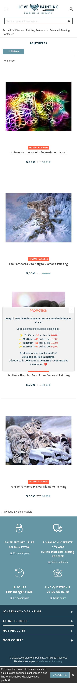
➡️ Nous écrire (58, 598)
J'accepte (60, 674)
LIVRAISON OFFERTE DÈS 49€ (58, 545)
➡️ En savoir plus (19, 553)
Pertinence (10, 60)
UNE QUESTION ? (57, 587)
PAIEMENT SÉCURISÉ (19, 542)
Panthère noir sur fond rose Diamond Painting (38, 375)
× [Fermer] (71, 310)
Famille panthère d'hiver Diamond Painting (38, 487)
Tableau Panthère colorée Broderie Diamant (38, 152)
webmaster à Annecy (50, 661)
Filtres (13, 51)
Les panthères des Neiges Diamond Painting (38, 264)
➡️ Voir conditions (58, 562)
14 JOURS (19, 587)
